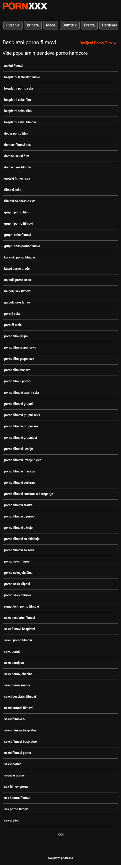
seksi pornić (12, 764)
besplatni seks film (17, 100)
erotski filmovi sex (17, 178)
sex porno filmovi (16, 809)
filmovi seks (12, 190)
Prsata (89, 25)
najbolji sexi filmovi (17, 302)
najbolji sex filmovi (17, 291)
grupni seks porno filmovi (22, 246)
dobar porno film (16, 133)
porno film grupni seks (20, 347)
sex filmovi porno (16, 787)
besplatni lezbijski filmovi (22, 77)
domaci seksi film (16, 156)
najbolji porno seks (17, 280)
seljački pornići (14, 775)
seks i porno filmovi (18, 640)
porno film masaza (17, 370)
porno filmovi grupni (18, 404)
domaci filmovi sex (17, 145)
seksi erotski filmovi (18, 708)
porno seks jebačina (18, 573)
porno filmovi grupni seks (22, 415)
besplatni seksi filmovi (20, 122)
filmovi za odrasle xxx (19, 201)
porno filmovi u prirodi (19, 516)
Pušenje (13, 25)
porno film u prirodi (17, 381)
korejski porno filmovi (19, 257)
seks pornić (12, 651)
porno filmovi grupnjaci (20, 437)
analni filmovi (13, 66)
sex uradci (11, 820)
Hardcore (109, 25)
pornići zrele (13, 325)
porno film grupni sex (19, 359)
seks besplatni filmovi (19, 618)
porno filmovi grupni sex (21, 426)
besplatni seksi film (18, 111)
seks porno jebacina (18, 674)
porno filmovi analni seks (22, 392)
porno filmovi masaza (19, 471)
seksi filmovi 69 (15, 719)
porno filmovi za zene (19, 550)
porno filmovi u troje (18, 528)
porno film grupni (16, 336)
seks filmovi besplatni (19, 629)
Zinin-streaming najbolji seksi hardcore (24, 6)
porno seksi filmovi (17, 595)
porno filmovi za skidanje (22, 539)
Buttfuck (70, 25)
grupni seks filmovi (17, 235)
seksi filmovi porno (17, 753)
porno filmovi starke (18, 505)
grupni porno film (16, 212)
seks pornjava (14, 663)
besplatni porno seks (19, 88)
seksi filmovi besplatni (20, 730)
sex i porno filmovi (17, 798)
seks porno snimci (17, 685)
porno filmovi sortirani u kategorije (28, 494)
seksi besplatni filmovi (20, 696)
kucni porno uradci (17, 269)
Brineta (33, 25)
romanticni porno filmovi (21, 606)
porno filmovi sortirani (20, 482)
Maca (50, 25)
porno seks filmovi (17, 561)
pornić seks (12, 314)
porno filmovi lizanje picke (22, 460)
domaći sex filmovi (17, 167)
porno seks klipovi (17, 584)
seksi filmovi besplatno (20, 741)
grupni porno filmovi (18, 223)
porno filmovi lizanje (18, 449)
